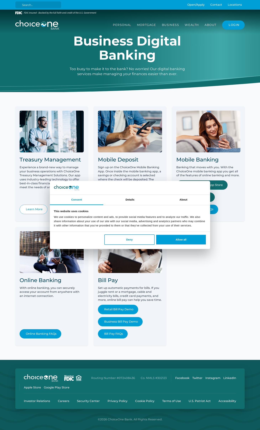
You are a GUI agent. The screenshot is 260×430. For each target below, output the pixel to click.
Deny (129, 239)
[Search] (39, 4)
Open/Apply (196, 4)
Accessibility (227, 401)
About (210, 25)
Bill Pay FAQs (113, 333)
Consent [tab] (76, 199)
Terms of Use (171, 401)
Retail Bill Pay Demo (118, 309)
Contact (216, 4)
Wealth (192, 25)
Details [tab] (130, 199)
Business (170, 25)
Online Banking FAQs (41, 333)
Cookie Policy (144, 401)
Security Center (88, 401)
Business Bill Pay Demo (121, 321)
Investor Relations (37, 401)
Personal (122, 25)
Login (2, 427)
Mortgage (146, 25)
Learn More (34, 209)
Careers (63, 401)
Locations (235, 4)
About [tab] (183, 199)
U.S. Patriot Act (200, 401)
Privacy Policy (118, 401)
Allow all (181, 239)
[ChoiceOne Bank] (37, 25)
